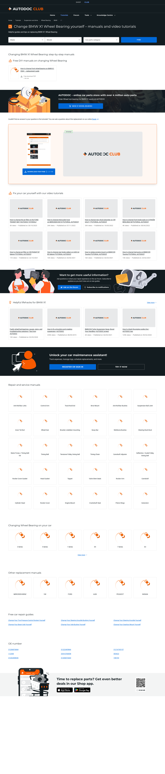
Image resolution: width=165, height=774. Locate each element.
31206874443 (66, 658)
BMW (55, 20)
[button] (88, 15)
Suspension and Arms (31, 20)
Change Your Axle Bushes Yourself (73, 624)
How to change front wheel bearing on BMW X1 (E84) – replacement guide (37, 69)
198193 (116, 658)
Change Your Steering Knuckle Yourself (127, 620)
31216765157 (119, 649)
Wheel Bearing (46, 20)
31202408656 (13, 658)
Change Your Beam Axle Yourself (20, 624)
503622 (116, 654)
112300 (11, 654)
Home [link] (10, 20)
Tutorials (18, 20)
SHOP (78, 2)
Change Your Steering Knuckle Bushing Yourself (78, 620)
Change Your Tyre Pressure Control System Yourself (26, 620)
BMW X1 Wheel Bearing (75, 106)
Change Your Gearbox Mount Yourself (127, 624)
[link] (52, 15)
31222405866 (66, 649)
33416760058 (66, 654)
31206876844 (13, 649)
